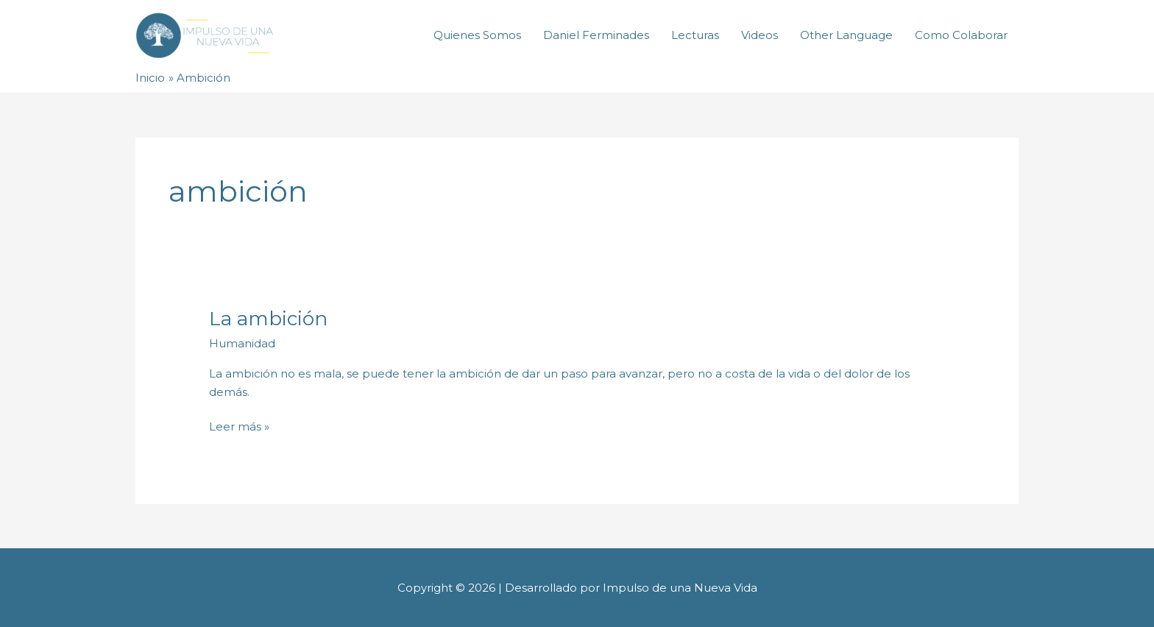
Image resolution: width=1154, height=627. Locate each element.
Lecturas (695, 35)
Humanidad (242, 343)
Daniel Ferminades (596, 35)
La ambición (268, 318)
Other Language (846, 35)
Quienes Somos (477, 35)
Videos (759, 35)
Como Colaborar (961, 35)
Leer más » (239, 425)
